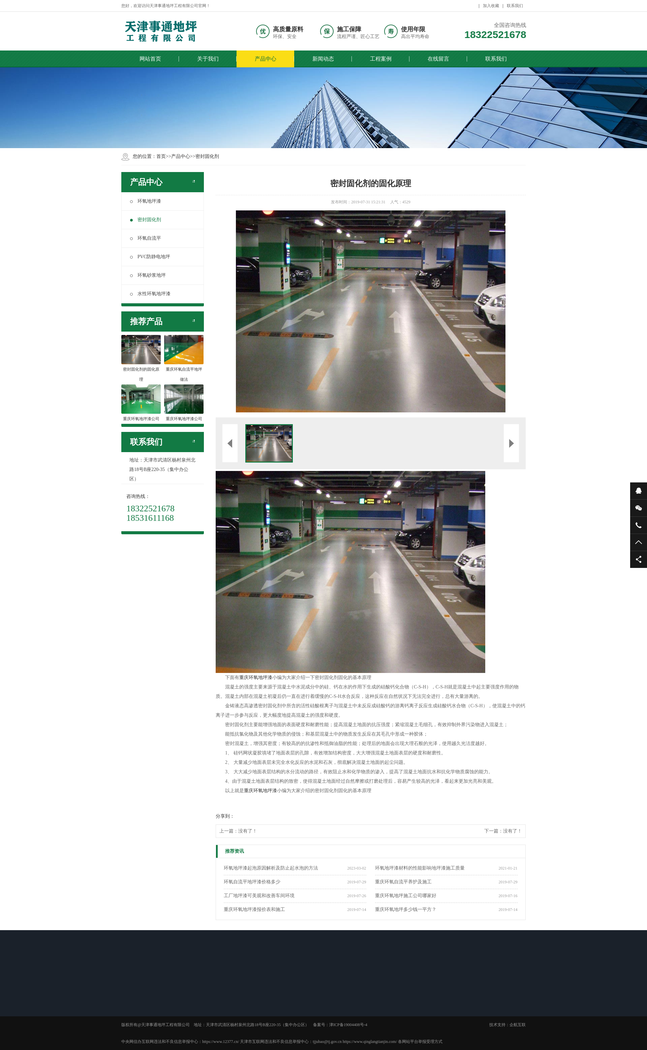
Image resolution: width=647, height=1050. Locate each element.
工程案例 (381, 59)
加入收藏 (491, 5)
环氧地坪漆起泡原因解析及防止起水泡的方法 (271, 868)
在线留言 (438, 59)
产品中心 (265, 59)
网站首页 (150, 59)
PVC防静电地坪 (150, 256)
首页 (161, 156)
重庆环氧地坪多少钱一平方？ (405, 909)
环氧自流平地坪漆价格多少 (252, 881)
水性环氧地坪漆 (150, 293)
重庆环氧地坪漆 (255, 677)
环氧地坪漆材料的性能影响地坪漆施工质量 (420, 868)
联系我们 (515, 5)
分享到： (225, 816)
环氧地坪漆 (145, 201)
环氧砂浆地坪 (148, 275)
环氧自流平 (145, 238)
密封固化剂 (207, 156)
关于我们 (208, 59)
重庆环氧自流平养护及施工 (403, 881)
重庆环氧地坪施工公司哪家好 (405, 895)
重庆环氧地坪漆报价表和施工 (254, 909)
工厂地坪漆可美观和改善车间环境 (259, 895)
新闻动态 (323, 59)
